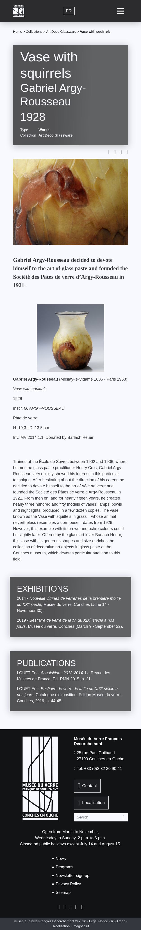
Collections (34, 31)
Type (24, 130)
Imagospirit (81, 926)
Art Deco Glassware (61, 31)
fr (69, 11)
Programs (64, 867)
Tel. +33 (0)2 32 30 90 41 (99, 768)
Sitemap (63, 892)
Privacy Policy (68, 884)
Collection (27, 135)
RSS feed (118, 921)
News (61, 858)
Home (17, 31)
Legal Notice (98, 921)
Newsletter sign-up (72, 875)
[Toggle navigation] (120, 11)
